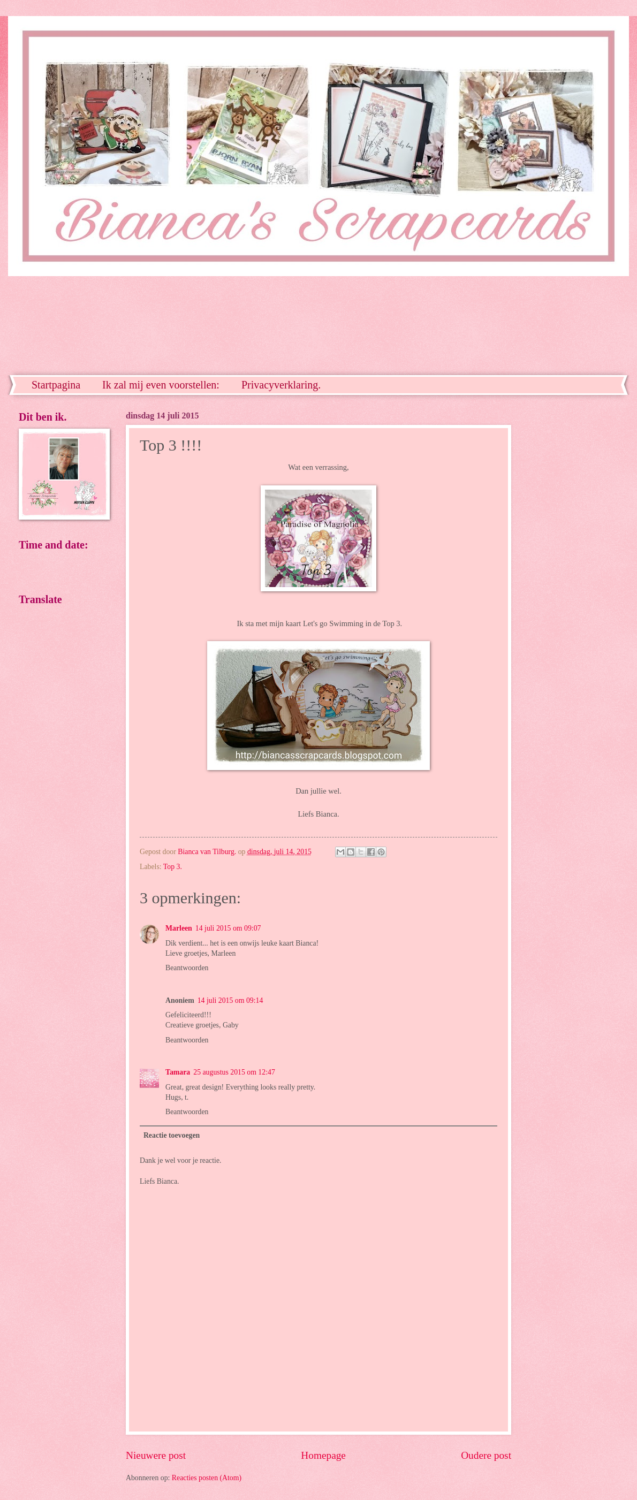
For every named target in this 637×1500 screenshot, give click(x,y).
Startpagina (56, 385)
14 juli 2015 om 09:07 (228, 928)
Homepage (323, 1455)
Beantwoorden (186, 968)
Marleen (178, 928)
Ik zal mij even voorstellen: (160, 385)
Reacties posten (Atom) (206, 1478)
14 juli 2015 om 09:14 (230, 1000)
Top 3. (172, 867)
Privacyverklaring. (281, 385)
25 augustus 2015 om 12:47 (234, 1072)
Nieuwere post (156, 1455)
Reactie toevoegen (171, 1135)
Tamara (177, 1072)
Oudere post (486, 1455)
